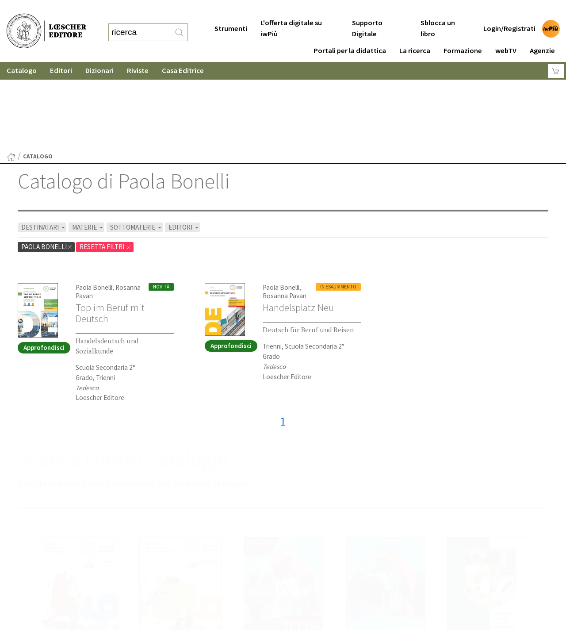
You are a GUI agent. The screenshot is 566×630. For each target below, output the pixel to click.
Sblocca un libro (438, 10)
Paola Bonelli (94, 201)
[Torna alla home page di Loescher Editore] (46, 22)
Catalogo (22, 53)
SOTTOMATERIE (136, 141)
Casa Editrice (183, 53)
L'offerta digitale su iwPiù (291, 10)
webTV (505, 33)
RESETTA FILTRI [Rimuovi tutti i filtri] (106, 160)
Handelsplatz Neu (298, 221)
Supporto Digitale (367, 10)
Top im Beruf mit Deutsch (110, 226)
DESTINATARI (43, 141)
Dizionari (99, 53)
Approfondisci (44, 261)
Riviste (138, 53)
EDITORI (184, 141)
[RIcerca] (179, 23)
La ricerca (414, 33)
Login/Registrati (509, 10)
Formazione (463, 33)
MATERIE (88, 141)
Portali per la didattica (350, 33)
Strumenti (230, 10)
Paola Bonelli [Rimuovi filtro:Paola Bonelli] (47, 160)
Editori (61, 53)
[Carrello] (556, 53)
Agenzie (542, 33)
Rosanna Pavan (284, 209)
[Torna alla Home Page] (11, 70)
